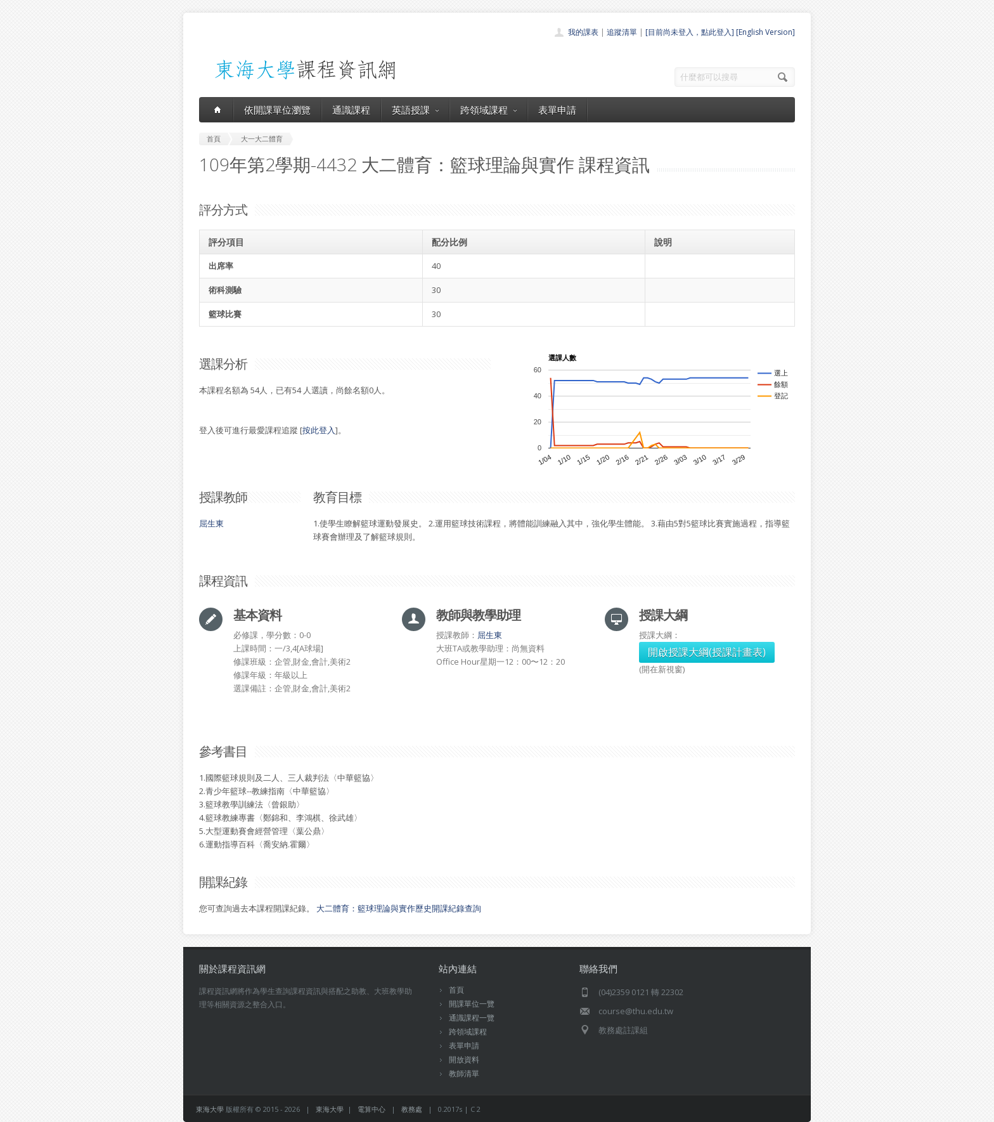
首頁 (456, 989)
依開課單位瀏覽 (277, 109)
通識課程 (351, 109)
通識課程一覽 (471, 1017)
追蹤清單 (622, 32)
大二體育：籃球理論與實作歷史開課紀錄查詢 (398, 908)
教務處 (411, 1109)
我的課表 (583, 32)
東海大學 (210, 1109)
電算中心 (371, 1109)
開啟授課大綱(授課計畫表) (707, 652)
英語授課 (415, 109)
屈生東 (211, 523)
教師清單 (464, 1073)
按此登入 (318, 430)
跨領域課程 (488, 109)
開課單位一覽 (471, 1003)
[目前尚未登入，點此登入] (689, 32)
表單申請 (557, 109)
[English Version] (765, 32)
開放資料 (464, 1059)
